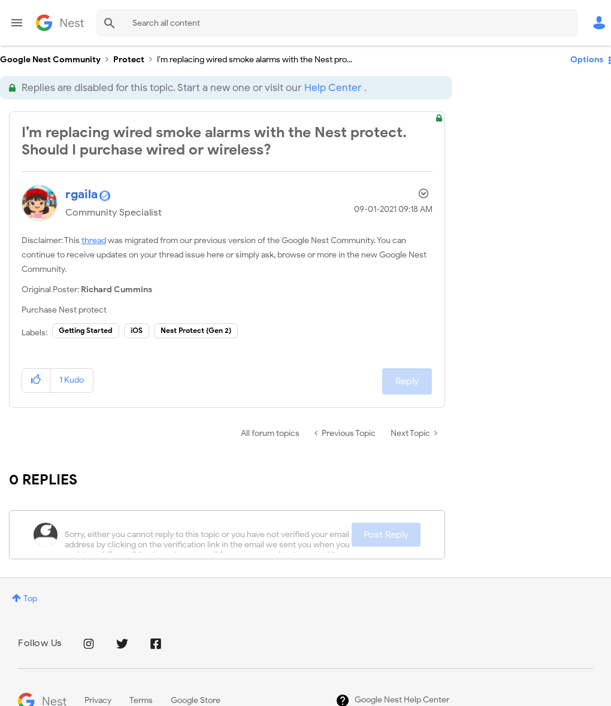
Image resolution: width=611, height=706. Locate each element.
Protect (128, 59)
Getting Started (86, 330)
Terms (141, 700)
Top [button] (30, 598)
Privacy (97, 700)
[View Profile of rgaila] (81, 194)
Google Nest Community (60, 23)
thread (93, 240)
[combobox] (337, 23)
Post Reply (386, 535)
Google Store (195, 700)
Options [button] (586, 59)
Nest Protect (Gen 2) (196, 330)
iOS (137, 330)
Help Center (332, 87)
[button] (36, 380)
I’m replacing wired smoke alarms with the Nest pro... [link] (254, 59)
